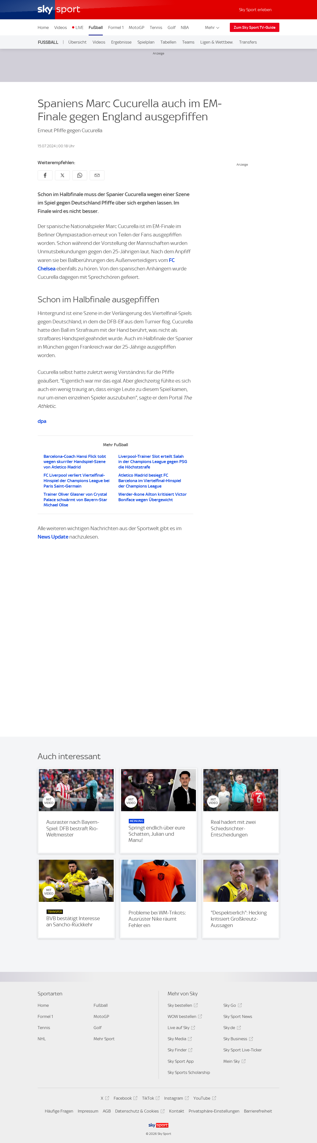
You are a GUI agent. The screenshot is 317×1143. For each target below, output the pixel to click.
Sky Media (179, 1039)
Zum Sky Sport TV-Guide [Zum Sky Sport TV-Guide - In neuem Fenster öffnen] (254, 27)
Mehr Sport (104, 1038)
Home (43, 27)
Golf (172, 27)
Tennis (156, 27)
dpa (42, 421)
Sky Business (237, 1039)
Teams (188, 42)
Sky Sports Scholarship (189, 1072)
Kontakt (176, 1111)
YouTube (203, 1099)
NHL (42, 1038)
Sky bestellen (182, 1006)
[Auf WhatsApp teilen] (79, 175)
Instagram (175, 1099)
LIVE (79, 27)
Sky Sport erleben (255, 9)
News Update (53, 537)
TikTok (150, 1099)
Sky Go (231, 1006)
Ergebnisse (121, 42)
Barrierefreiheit (258, 1111)
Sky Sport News (237, 1016)
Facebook (125, 1099)
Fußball (96, 27)
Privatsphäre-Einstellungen (214, 1111)
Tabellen (168, 42)
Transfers (248, 42)
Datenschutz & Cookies (139, 1112)
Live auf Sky (181, 1028)
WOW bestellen (184, 1017)
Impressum (88, 1111)
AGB (107, 1111)
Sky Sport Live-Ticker (242, 1049)
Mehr (212, 27)
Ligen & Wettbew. (216, 42)
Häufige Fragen (59, 1111)
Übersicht (77, 42)
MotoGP (136, 27)
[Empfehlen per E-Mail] (97, 175)
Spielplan (146, 42)
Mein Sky (233, 1062)
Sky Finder (179, 1050)
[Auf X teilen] (62, 175)
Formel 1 (116, 27)
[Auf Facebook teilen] (45, 175)
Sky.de (231, 1028)
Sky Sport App (181, 1061)
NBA (185, 27)
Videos (60, 27)
